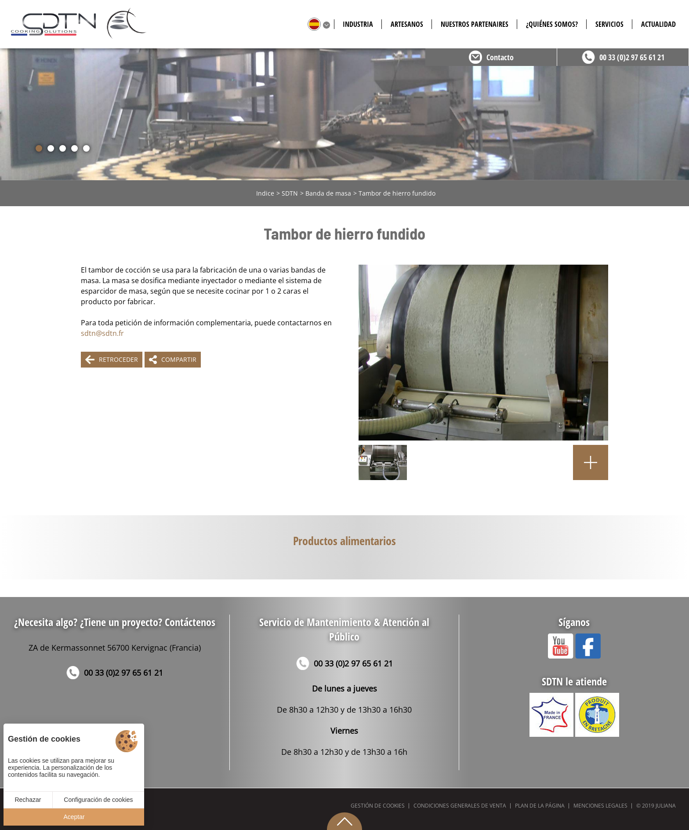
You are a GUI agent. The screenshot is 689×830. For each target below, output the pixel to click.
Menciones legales (600, 805)
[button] (39, 148)
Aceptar (73, 816)
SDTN (290, 193)
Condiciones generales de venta (459, 805)
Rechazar (28, 799)
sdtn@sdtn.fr (102, 333)
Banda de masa (328, 193)
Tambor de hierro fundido (397, 193)
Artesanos (407, 24)
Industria (358, 24)
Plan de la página (540, 805)
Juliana (666, 805)
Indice (265, 193)
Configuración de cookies (98, 799)
